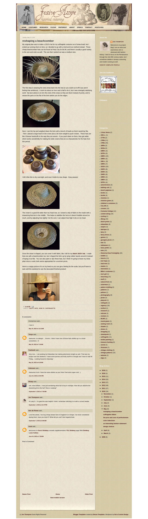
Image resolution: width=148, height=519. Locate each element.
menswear (104, 269)
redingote (104, 303)
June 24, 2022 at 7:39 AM (36, 436)
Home (24, 27)
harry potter (105, 248)
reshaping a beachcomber (38, 40)
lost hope (104, 261)
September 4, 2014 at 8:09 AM (37, 420)
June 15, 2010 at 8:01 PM (36, 376)
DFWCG (80, 27)
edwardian (104, 224)
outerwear (104, 284)
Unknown (31, 368)
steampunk (105, 334)
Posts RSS (99, 27)
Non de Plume (33, 410)
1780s (103, 140)
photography (105, 295)
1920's (103, 169)
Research (44, 27)
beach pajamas (106, 190)
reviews (103, 316)
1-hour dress (105, 132)
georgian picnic (106, 240)
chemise (104, 198)
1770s (103, 138)
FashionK (31, 350)
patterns (104, 290)
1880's (103, 156)
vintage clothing (106, 350)
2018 (104, 370)
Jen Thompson (33, 397)
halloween (104, 245)
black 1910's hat (79, 253)
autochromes (105, 185)
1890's (103, 159)
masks (103, 266)
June (106, 406)
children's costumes (108, 203)
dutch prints (105, 221)
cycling (103, 216)
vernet (103, 345)
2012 (104, 385)
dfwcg (103, 219)
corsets (103, 208)
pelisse (103, 292)
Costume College (107, 211)
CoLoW (103, 206)
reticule (103, 313)
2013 (104, 382)
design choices (108, 426)
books (103, 193)
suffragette (50, 308)
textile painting (106, 339)
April (106, 430)
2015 (104, 376)
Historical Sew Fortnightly (110, 253)
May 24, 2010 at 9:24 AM (36, 362)
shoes (103, 329)
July (105, 403)
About (72, 27)
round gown (105, 321)
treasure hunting (107, 342)
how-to (42, 308)
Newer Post (26, 494)
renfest (103, 308)
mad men (104, 263)
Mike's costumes (107, 271)
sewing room (105, 324)
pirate (103, 298)
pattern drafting (106, 287)
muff (102, 279)
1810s (103, 148)
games (103, 237)
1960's (103, 179)
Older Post (89, 494)
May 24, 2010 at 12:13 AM (36, 328)
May (105, 409)
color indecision (109, 420)
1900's (103, 164)
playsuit (103, 300)
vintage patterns (106, 352)
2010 (104, 391)
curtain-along (105, 214)
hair (102, 242)
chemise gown (106, 200)
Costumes (33, 27)
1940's (103, 174)
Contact (88, 27)
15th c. (103, 135)
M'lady (30, 381)
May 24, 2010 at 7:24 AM (36, 344)
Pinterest (62, 27)
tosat (30, 426)
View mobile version (57, 497)
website (103, 355)
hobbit (103, 256)
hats (36, 308)
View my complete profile (110, 65)
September (108, 400)
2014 (104, 379)
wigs (102, 358)
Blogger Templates (79, 514)
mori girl (104, 274)
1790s (103, 143)
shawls (103, 326)
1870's (103, 153)
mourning (104, 277)
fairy (102, 232)
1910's (31, 308)
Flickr (53, 27)
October (107, 397)
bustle (103, 195)
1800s (103, 145)
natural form (105, 282)
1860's (103, 151)
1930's (103, 172)
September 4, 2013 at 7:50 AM (37, 391)
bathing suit (105, 187)
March (106, 433)
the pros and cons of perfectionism (115, 417)
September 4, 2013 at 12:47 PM (38, 405)
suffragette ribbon (109, 414)
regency (103, 305)
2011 (104, 388)
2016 (104, 373)
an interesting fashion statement (114, 423)
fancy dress (105, 235)
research (104, 311)
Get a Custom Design (121, 514)
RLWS (103, 318)
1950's (103, 177)
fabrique (104, 229)
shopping (104, 332)
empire (103, 227)
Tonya (30, 334)
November (107, 394)
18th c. (103, 161)
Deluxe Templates (99, 514)
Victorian (104, 347)
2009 (104, 437)
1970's (103, 182)
